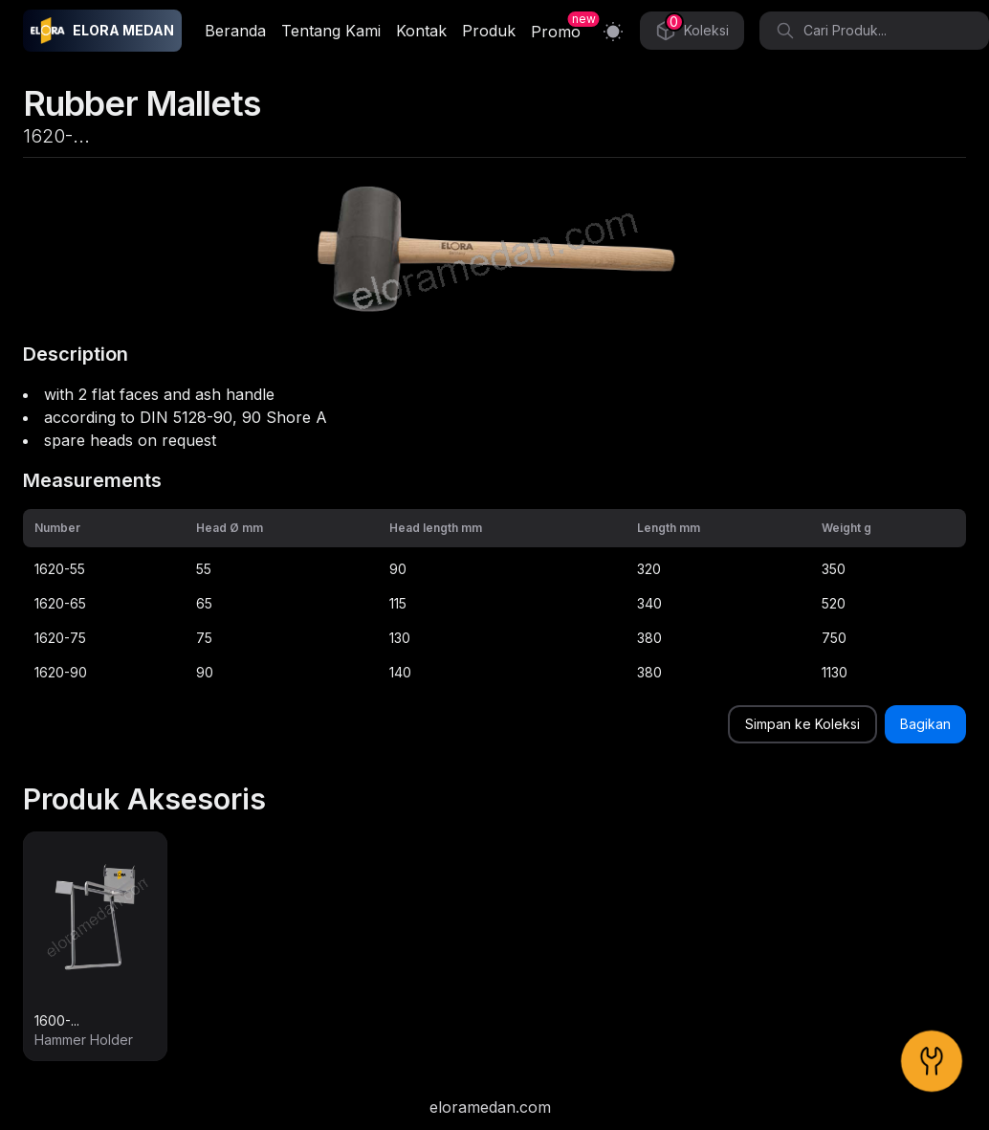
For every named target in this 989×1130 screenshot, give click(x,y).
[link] (95, 946)
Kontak (421, 30)
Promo (556, 31)
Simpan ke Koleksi (802, 724)
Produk (489, 30)
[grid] (494, 599)
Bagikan (925, 724)
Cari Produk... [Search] (831, 30)
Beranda (235, 30)
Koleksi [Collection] (692, 27)
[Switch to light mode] (613, 31)
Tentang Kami (331, 30)
